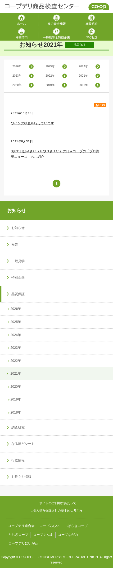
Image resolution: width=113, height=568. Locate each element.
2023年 (17, 75)
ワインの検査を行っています (32, 123)
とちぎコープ (18, 534)
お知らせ (16, 210)
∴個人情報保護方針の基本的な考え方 (56, 510)
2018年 (83, 85)
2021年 (83, 75)
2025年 (50, 66)
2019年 (50, 85)
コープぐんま (43, 534)
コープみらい (49, 526)
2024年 (83, 66)
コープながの (68, 534)
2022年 (50, 75)
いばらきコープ (76, 526)
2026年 (17, 66)
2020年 (17, 85)
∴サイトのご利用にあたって (56, 503)
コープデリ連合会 (21, 526)
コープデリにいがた (23, 543)
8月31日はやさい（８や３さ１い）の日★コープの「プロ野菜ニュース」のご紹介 (55, 153)
